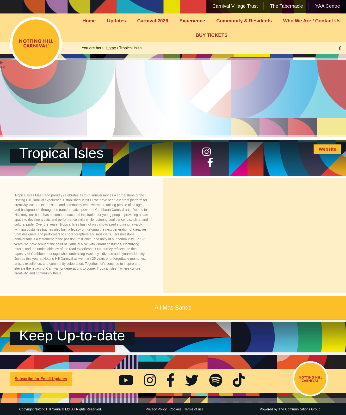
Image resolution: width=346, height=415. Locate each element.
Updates (116, 20)
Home (89, 20)
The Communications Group (299, 409)
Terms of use (194, 409)
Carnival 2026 (152, 20)
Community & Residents (244, 20)
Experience (192, 20)
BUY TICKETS (212, 35)
